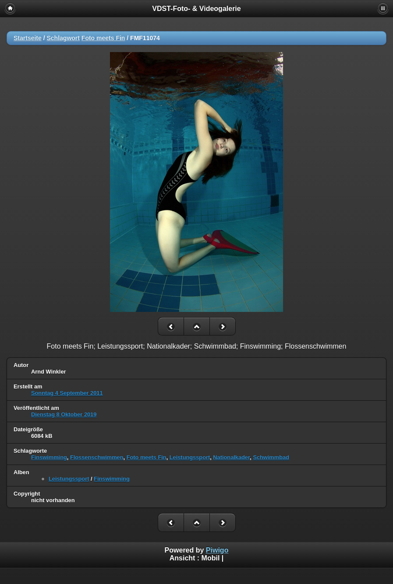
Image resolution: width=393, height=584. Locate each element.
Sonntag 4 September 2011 (67, 393)
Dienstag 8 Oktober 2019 (63, 414)
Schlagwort (62, 38)
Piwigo (217, 550)
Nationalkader (231, 457)
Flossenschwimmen (97, 457)
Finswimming (49, 457)
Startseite (28, 38)
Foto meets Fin (103, 38)
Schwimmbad (271, 457)
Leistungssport (190, 457)
